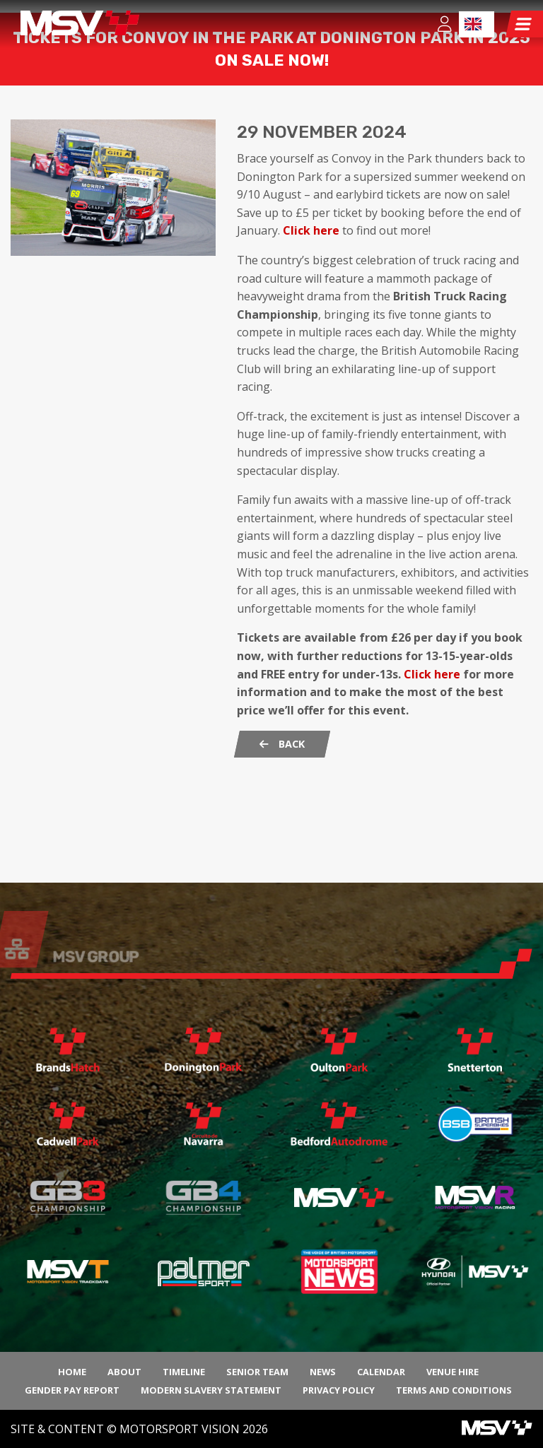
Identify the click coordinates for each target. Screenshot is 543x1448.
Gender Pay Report (72, 1390)
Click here (311, 315)
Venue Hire (452, 1371)
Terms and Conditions (454, 1390)
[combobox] (476, 24)
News (323, 1371)
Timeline (184, 1371)
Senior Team (257, 1371)
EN (473, 24)
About (124, 1371)
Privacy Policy (339, 1390)
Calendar (381, 1371)
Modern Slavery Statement (211, 1390)
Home (72, 1371)
